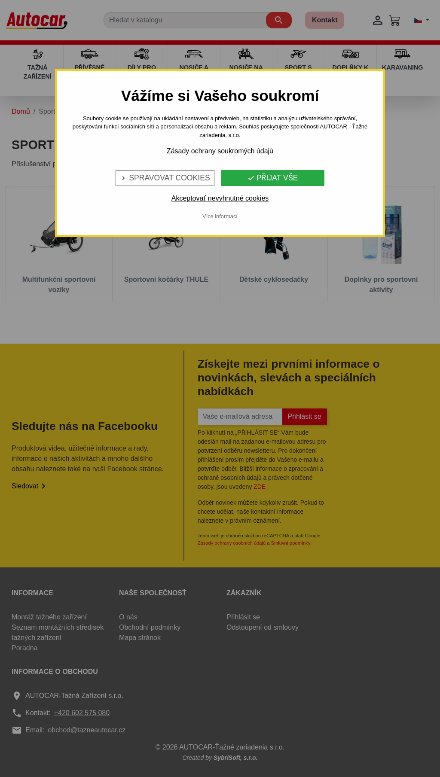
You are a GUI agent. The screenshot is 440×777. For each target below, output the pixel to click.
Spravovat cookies (165, 178)
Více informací (220, 216)
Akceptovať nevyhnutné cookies (220, 198)
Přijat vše (273, 178)
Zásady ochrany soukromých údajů (220, 151)
